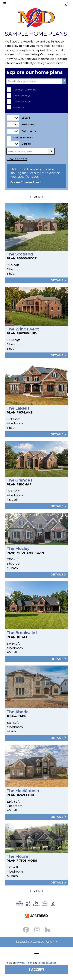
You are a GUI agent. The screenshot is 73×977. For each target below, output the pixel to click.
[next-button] (42, 197)
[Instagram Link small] (37, 929)
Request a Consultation (36, 941)
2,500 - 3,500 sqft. (22, 95)
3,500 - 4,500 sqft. (22, 101)
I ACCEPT (36, 969)
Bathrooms (28, 131)
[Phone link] (67, 4)
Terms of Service (47, 962)
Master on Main (23, 138)
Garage (26, 143)
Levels (25, 117)
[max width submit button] (51, 151)
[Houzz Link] (47, 929)
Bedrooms (28, 124)
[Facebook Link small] (26, 929)
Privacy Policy (24, 962)
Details (58, 280)
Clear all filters (17, 159)
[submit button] (64, 81)
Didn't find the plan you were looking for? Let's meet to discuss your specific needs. (36, 175)
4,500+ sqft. (19, 107)
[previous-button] (31, 197)
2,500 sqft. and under (25, 90)
